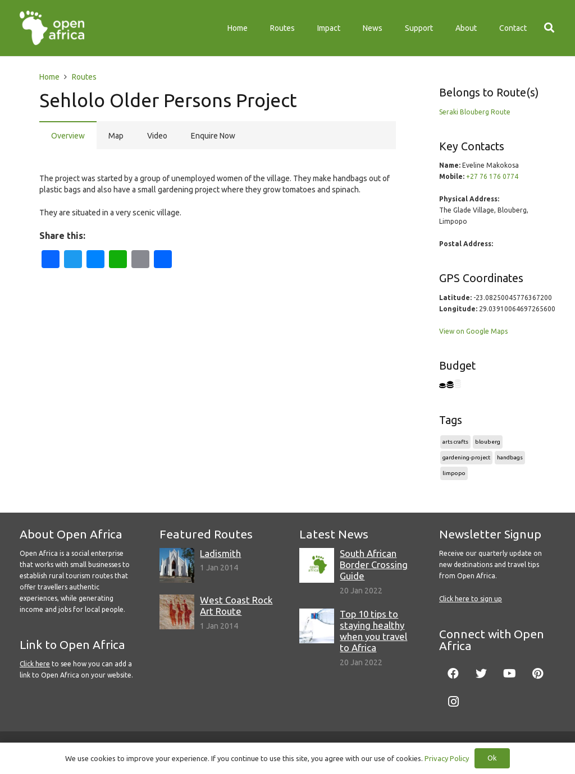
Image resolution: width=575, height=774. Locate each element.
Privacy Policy (447, 758)
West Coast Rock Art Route (236, 605)
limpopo (454, 473)
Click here (35, 663)
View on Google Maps (473, 331)
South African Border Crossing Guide (374, 564)
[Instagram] (453, 702)
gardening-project (466, 457)
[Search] (549, 28)
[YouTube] (509, 674)
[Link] (52, 28)
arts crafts (455, 442)
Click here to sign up (470, 598)
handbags (510, 457)
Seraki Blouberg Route (474, 112)
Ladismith (220, 553)
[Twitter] (481, 674)
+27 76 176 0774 (492, 176)
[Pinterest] (537, 674)
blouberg (487, 442)
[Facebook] (453, 674)
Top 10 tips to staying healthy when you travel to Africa (373, 631)
